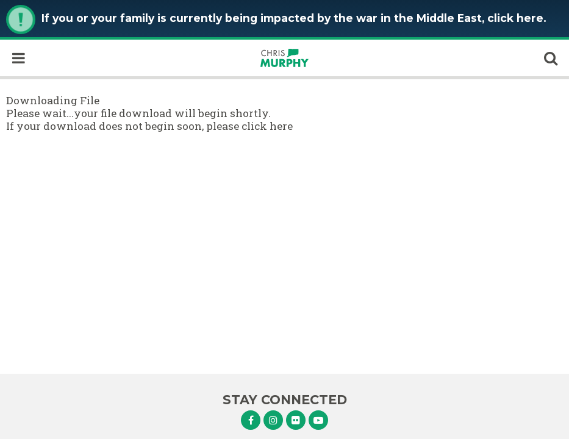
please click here (249, 126)
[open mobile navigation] (18, 58)
